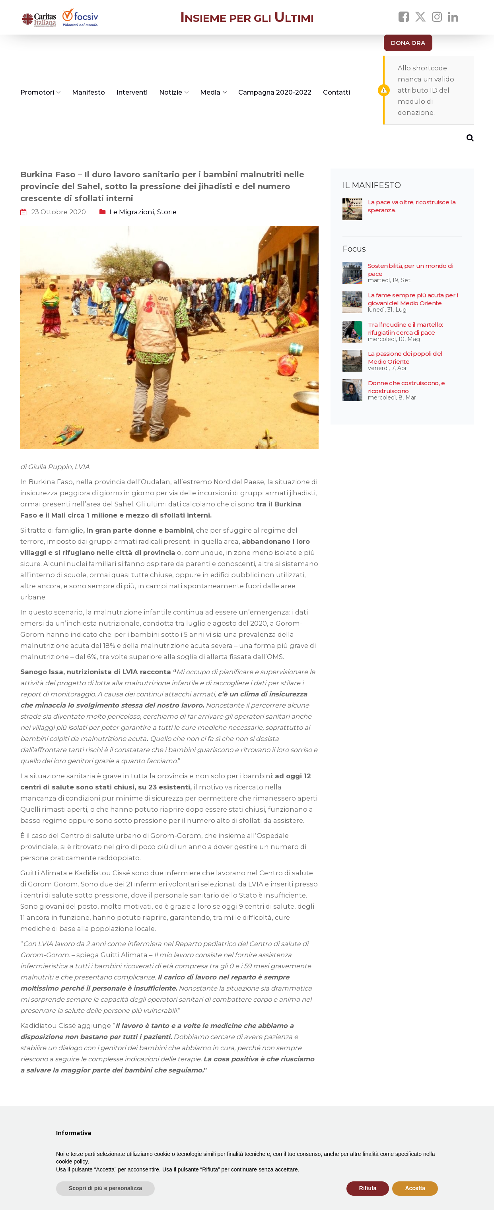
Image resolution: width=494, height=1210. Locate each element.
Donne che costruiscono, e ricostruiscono (406, 387)
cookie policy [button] (72, 1161)
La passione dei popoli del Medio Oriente (405, 357)
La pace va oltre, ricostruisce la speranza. (411, 206)
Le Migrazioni (131, 212)
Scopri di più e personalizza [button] (105, 1188)
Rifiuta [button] (368, 1188)
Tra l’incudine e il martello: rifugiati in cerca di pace (405, 328)
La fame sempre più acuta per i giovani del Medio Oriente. (413, 299)
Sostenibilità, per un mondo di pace (410, 269)
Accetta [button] (415, 1188)
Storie (167, 212)
